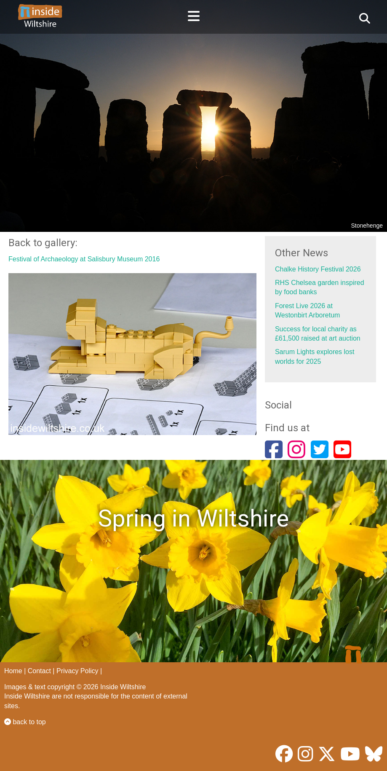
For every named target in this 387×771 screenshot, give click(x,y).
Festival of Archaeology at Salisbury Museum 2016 (84, 259)
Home (13, 670)
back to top (25, 721)
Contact (39, 670)
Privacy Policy (77, 670)
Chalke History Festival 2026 (318, 269)
